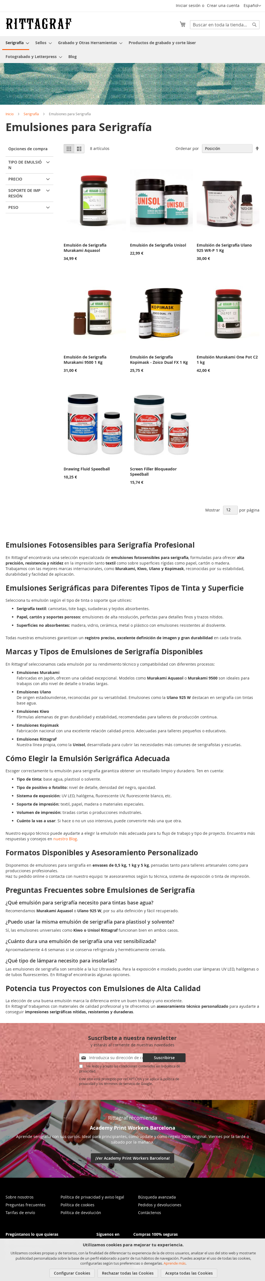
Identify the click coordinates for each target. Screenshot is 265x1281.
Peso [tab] (13, 207)
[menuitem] (15, 43)
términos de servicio (119, 1083)
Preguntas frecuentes (26, 1204)
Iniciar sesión (188, 5)
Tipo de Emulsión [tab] (25, 164)
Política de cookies (77, 1204)
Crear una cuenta (223, 5)
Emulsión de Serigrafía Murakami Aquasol (85, 247)
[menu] (132, 49)
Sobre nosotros (20, 1197)
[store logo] (39, 23)
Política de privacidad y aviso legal (92, 1197)
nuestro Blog (65, 838)
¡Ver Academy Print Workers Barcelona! (132, 1158)
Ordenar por (187, 148)
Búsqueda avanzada (157, 1197)
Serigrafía (31, 114)
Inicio (10, 114)
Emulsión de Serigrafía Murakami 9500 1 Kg (85, 359)
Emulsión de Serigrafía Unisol (158, 245)
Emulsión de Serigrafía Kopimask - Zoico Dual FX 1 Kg (159, 359)
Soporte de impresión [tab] (24, 193)
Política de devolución (81, 1212)
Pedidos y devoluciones (159, 1204)
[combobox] (224, 24)
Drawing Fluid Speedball (87, 469)
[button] (252, 6)
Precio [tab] (15, 179)
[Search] (254, 24)
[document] (133, 1260)
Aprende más (175, 1263)
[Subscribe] (164, 1057)
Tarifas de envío (20, 1212)
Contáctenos (149, 1212)
